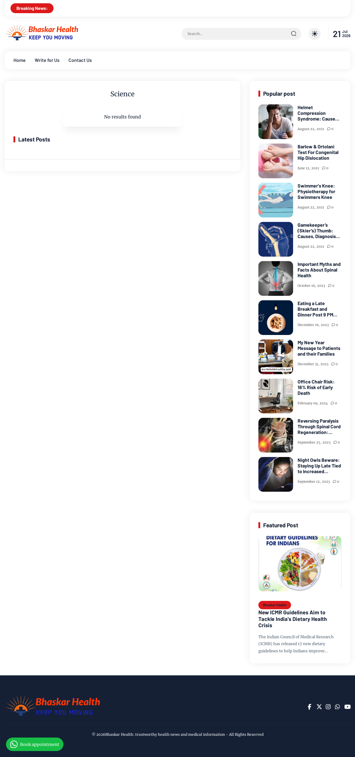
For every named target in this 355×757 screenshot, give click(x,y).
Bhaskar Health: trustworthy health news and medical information (165, 734)
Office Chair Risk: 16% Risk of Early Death (316, 387)
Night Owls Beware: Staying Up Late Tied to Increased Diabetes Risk (319, 465)
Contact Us (80, 60)
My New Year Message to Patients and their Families (319, 348)
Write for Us (47, 60)
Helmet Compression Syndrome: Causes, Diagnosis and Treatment (318, 113)
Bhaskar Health (275, 605)
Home (19, 60)
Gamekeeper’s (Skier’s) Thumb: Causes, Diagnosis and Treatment (317, 230)
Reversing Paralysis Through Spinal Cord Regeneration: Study (319, 426)
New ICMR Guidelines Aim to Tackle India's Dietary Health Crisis (292, 618)
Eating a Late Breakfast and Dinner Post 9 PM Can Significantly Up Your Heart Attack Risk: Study (319, 309)
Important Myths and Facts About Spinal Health (319, 269)
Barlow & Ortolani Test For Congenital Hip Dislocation (318, 152)
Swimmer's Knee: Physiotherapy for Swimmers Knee (316, 191)
